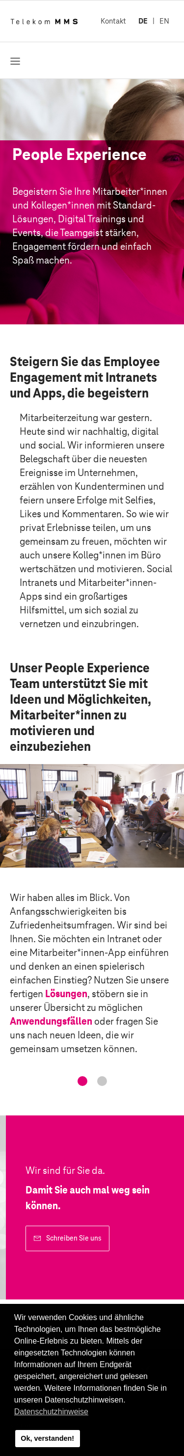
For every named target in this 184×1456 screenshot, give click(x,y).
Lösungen (66, 993)
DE (143, 21)
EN (164, 21)
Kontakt (113, 21)
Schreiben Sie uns (74, 1238)
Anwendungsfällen (51, 1021)
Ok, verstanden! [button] (47, 1438)
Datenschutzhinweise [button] (51, 1411)
